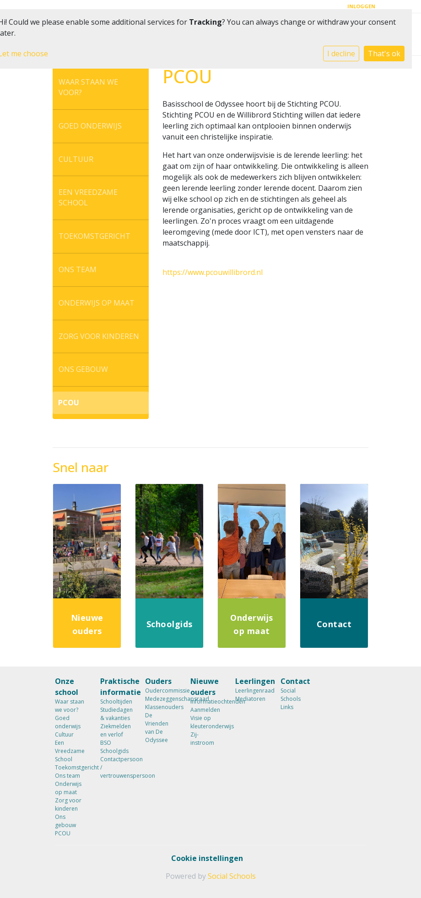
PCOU (68, 403)
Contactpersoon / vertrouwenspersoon (116, 767)
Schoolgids (114, 751)
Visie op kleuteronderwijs (206, 722)
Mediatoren (250, 699)
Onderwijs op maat (97, 303)
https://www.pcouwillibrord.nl (212, 272)
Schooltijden (116, 701)
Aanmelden (205, 710)
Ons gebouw (83, 369)
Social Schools (291, 695)
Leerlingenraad (251, 690)
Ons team (78, 269)
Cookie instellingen (207, 858)
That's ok (384, 53)
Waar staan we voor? (88, 87)
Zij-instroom (202, 739)
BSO (105, 743)
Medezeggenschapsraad (161, 699)
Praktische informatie (116, 686)
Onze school (66, 686)
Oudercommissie (161, 690)
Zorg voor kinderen (99, 336)
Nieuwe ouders (204, 686)
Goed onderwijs (90, 126)
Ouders (158, 681)
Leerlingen (251, 681)
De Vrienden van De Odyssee (156, 727)
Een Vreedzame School (88, 197)
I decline (341, 53)
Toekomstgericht (94, 236)
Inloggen (361, 6)
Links (287, 707)
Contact (295, 681)
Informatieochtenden (206, 701)
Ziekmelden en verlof (115, 730)
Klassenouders (161, 707)
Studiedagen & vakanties (116, 714)
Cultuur (76, 159)
